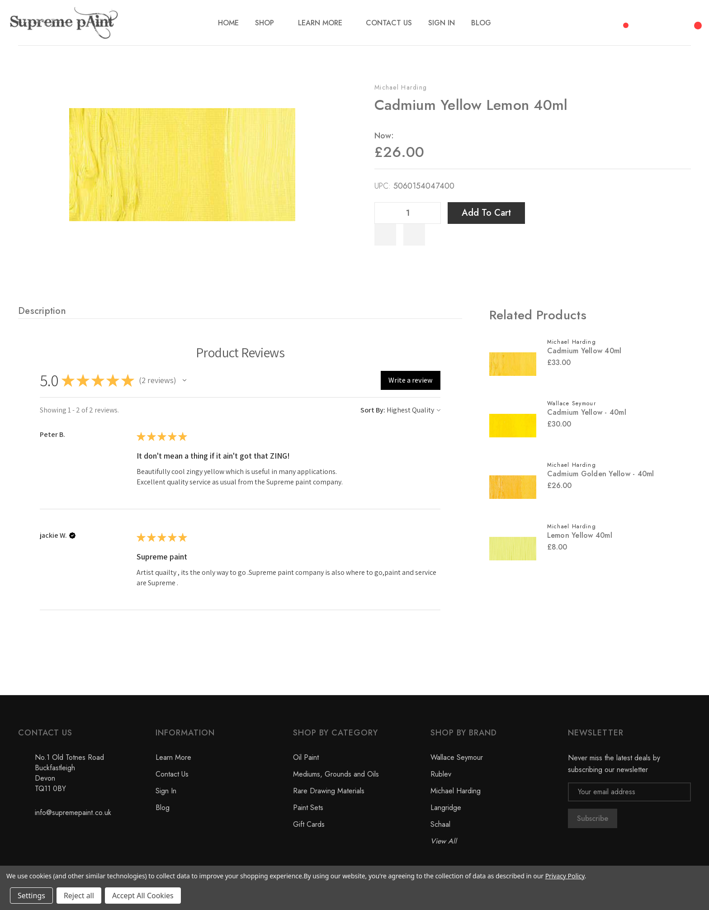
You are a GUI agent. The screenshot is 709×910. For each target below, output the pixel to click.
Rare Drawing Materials (328, 791)
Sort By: (372, 410)
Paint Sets (308, 807)
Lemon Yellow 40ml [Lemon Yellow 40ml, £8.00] (579, 535)
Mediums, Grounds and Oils (336, 774)
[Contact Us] (389, 23)
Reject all (79, 896)
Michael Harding (400, 87)
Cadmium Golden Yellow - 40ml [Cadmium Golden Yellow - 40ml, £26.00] (600, 474)
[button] (184, 380)
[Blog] (481, 23)
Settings (31, 896)
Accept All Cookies (143, 896)
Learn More (173, 757)
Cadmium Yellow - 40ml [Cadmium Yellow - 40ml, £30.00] (586, 412)
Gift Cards (309, 824)
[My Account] (671, 22)
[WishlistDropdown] (414, 235)
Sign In (166, 791)
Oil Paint (306, 757)
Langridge (445, 807)
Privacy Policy (565, 876)
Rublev (440, 774)
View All (443, 841)
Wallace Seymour (456, 757)
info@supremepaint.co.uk (73, 812)
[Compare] (622, 20)
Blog (163, 807)
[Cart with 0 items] (696, 20)
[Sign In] (441, 23)
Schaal (440, 824)
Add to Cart (486, 212)
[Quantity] (408, 213)
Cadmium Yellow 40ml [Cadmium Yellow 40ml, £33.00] (584, 351)
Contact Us (172, 774)
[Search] (647, 21)
